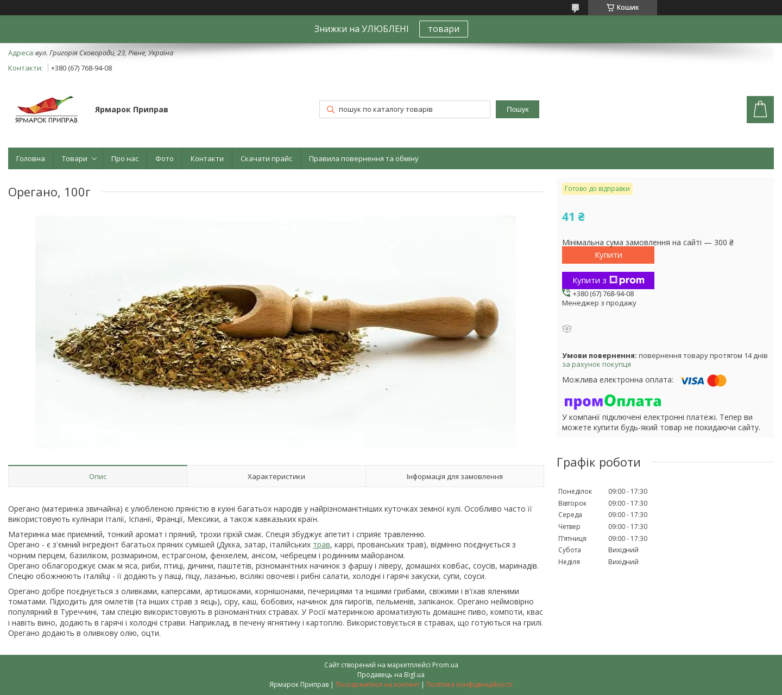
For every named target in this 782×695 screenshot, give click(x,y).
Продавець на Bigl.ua (391, 674)
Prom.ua (445, 665)
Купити (608, 254)
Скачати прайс (266, 158)
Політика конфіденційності (469, 684)
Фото (164, 158)
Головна (30, 158)
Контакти (207, 158)
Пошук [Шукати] (517, 109)
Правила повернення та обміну (364, 158)
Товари (74, 158)
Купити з (608, 280)
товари (443, 29)
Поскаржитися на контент (377, 684)
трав (321, 544)
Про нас (124, 158)
